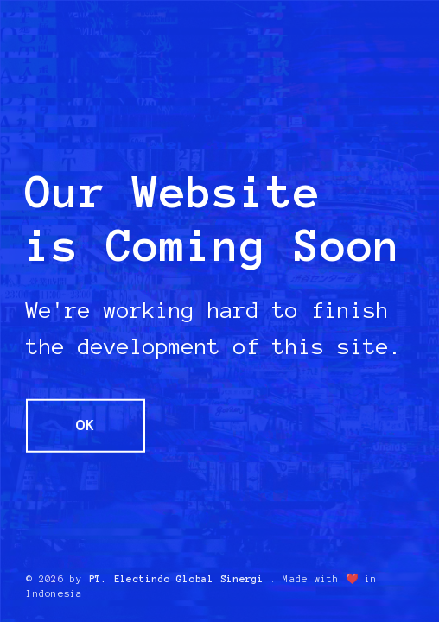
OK (85, 425)
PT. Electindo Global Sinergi (176, 579)
